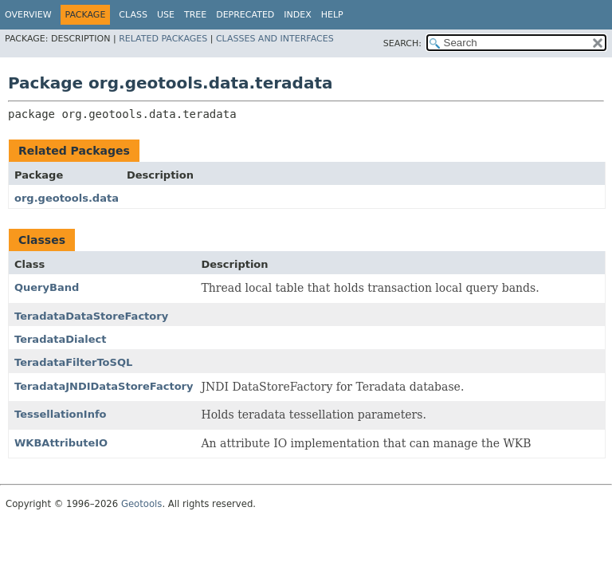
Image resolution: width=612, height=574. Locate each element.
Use (166, 15)
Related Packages (163, 38)
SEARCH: (402, 43)
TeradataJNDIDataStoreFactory (103, 386)
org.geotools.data (66, 198)
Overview (28, 15)
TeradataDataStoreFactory (91, 316)
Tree (195, 15)
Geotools (141, 503)
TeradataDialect (60, 339)
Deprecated (245, 15)
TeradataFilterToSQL (73, 362)
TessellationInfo (60, 414)
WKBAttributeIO (61, 443)
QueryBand (46, 287)
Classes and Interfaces (275, 38)
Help (332, 15)
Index (297, 15)
